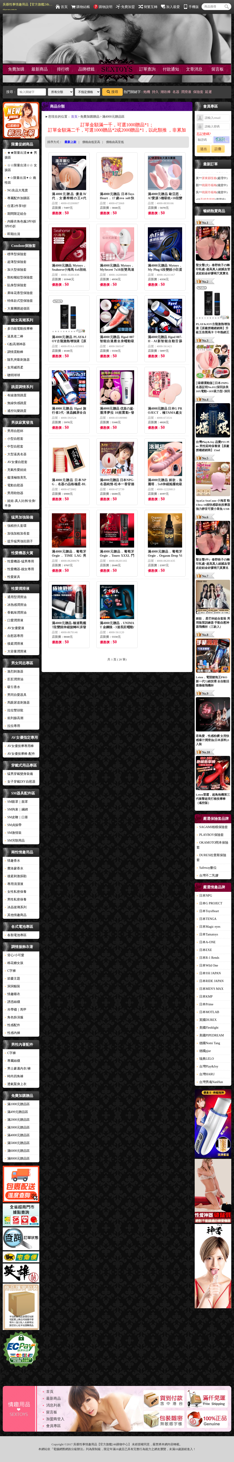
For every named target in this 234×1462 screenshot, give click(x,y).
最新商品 (39, 69)
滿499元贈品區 (16, 1112)
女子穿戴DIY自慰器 (20, 781)
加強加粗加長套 (17, 533)
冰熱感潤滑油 (16, 605)
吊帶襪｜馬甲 (16, 1009)
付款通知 (171, 69)
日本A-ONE (206, 942)
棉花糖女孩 (14, 963)
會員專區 (53, 1426)
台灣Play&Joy (207, 1066)
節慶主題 (12, 978)
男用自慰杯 (14, 431)
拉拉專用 (12, 726)
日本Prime (205, 1004)
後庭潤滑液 (14, 643)
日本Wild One (207, 965)
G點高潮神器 (15, 344)
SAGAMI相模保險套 (212, 827)
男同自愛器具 (16, 695)
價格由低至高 (91, 142)
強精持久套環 (16, 525)
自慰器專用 (14, 636)
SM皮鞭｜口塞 (16, 817)
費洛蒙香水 (14, 868)
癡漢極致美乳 (16, 477)
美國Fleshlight (207, 1027)
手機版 (191, 7)
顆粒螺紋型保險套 (19, 277)
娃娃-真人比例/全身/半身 (20, 503)
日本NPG (204, 895)
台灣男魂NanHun (210, 1082)
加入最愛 (170, 7)
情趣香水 (12, 860)
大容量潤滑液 (16, 651)
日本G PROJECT (209, 903)
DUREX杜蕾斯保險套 (211, 857)
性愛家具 (12, 577)
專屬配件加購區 (17, 198)
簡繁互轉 (147, 7)
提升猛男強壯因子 (19, 541)
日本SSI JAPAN (209, 973)
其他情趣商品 (16, 915)
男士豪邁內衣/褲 (18, 1068)
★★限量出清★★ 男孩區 (21, 155)
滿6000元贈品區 (17, 1150)
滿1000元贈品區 (17, 1104)
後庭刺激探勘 (16, 876)
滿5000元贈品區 (17, 1143)
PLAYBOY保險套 (210, 835)
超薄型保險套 (16, 262)
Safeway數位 (207, 867)
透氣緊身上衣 (16, 1084)
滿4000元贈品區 (17, 1135)
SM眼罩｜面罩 (16, 801)
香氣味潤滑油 (16, 612)
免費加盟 (125, 7)
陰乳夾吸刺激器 (17, 359)
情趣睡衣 (12, 994)
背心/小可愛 (14, 955)
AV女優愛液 (14, 628)
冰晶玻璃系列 (16, 907)
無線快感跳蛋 (16, 403)
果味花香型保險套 (19, 293)
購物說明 (102, 7)
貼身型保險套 (16, 285)
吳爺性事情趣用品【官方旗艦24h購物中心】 (28, 7)
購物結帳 (80, 7)
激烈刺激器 (14, 671)
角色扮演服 (14, 1017)
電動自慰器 (14, 485)
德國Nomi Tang (208, 1043)
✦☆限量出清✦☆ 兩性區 (20, 180)
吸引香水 (12, 687)
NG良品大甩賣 (16, 190)
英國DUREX (207, 1020)
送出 (203, 149)
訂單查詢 (147, 69)
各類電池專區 (16, 935)
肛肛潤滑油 (14, 679)
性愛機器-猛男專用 (19, 561)
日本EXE (204, 950)
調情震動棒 (14, 352)
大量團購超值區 (17, 308)
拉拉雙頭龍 (14, 710)
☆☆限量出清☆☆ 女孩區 (21, 168)
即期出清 (12, 234)
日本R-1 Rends (208, 957)
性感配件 (12, 1025)
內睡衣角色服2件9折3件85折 (20, 224)
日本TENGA (206, 919)
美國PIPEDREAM (210, 1035)
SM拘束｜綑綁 (16, 809)
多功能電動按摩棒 (19, 328)
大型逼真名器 (16, 454)
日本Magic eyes (208, 926)
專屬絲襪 (12, 1060)
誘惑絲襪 (12, 1002)
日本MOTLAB (208, 1012)
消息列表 (53, 1405)
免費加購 (16, 69)
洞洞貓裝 (12, 986)
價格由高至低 (115, 142)
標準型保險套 (16, 254)
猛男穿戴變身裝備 (19, 774)
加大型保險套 (16, 269)
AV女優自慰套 (16, 462)
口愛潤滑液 (14, 620)
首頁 (62, 7)
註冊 (218, 149)
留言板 (217, 69)
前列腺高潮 (14, 718)
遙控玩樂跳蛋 (16, 411)
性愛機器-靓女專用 (19, 569)
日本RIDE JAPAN (210, 981)
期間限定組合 (16, 213)
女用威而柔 (14, 367)
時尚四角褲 (14, 1076)
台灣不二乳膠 (207, 875)
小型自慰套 (14, 438)
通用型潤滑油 (16, 597)
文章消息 (194, 69)
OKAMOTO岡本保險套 (212, 845)
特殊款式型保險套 (19, 300)
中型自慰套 (14, 446)
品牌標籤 (86, 69)
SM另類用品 (15, 840)
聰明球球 (12, 375)
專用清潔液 (14, 884)
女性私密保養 (16, 891)
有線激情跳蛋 (16, 395)
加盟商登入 (55, 1419)
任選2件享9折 (16, 206)
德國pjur (204, 1051)
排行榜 (63, 69)
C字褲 (10, 970)
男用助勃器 (14, 493)
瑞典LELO (205, 1058)
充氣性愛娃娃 (16, 469)
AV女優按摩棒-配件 (20, 753)
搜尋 (112, 92)
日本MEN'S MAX (210, 989)
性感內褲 (12, 1033)
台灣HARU (206, 1074)
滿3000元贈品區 (17, 1127)
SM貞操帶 (13, 825)
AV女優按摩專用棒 (19, 746)
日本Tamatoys (207, 934)
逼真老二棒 (14, 336)
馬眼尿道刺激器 (17, 702)
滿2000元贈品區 (17, 1119)
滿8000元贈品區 (17, 1158)
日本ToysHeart (208, 911)
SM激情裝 (13, 832)
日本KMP (205, 996)
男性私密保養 (16, 899)
